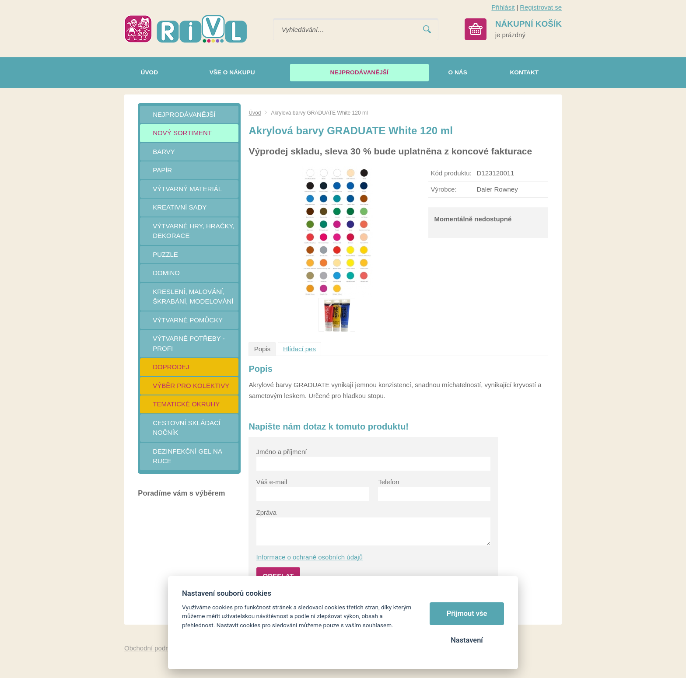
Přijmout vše (467, 613)
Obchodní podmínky (153, 648)
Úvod (254, 113)
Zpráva (266, 512)
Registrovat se (541, 7)
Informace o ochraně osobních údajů (309, 557)
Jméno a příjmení (281, 451)
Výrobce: (443, 189)
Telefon (388, 482)
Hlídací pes (299, 349)
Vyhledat (427, 29)
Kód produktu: (450, 173)
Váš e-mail (271, 482)
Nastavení (467, 640)
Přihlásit (502, 7)
